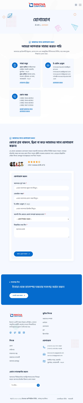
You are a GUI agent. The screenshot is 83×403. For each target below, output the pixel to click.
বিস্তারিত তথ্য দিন (20, 225)
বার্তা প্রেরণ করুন (23, 254)
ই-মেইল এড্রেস (22, 204)
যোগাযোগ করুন (58, 83)
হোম (37, 25)
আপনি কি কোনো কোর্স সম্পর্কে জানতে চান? (30, 214)
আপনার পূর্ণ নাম (20, 183)
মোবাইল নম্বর (19, 194)
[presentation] (28, 244)
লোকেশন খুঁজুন (24, 83)
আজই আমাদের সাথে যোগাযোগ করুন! (26, 110)
